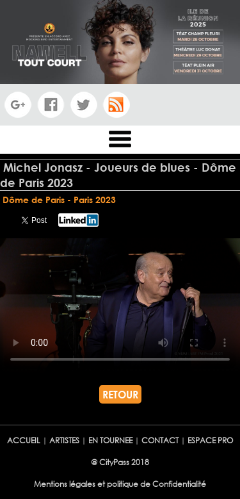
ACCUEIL (23, 440)
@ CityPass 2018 (120, 462)
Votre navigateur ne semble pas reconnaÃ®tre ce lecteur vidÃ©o (120, 305)
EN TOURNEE (110, 440)
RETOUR (120, 394)
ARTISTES (65, 440)
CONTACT (160, 440)
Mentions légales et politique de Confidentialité (120, 484)
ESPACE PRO (210, 440)
